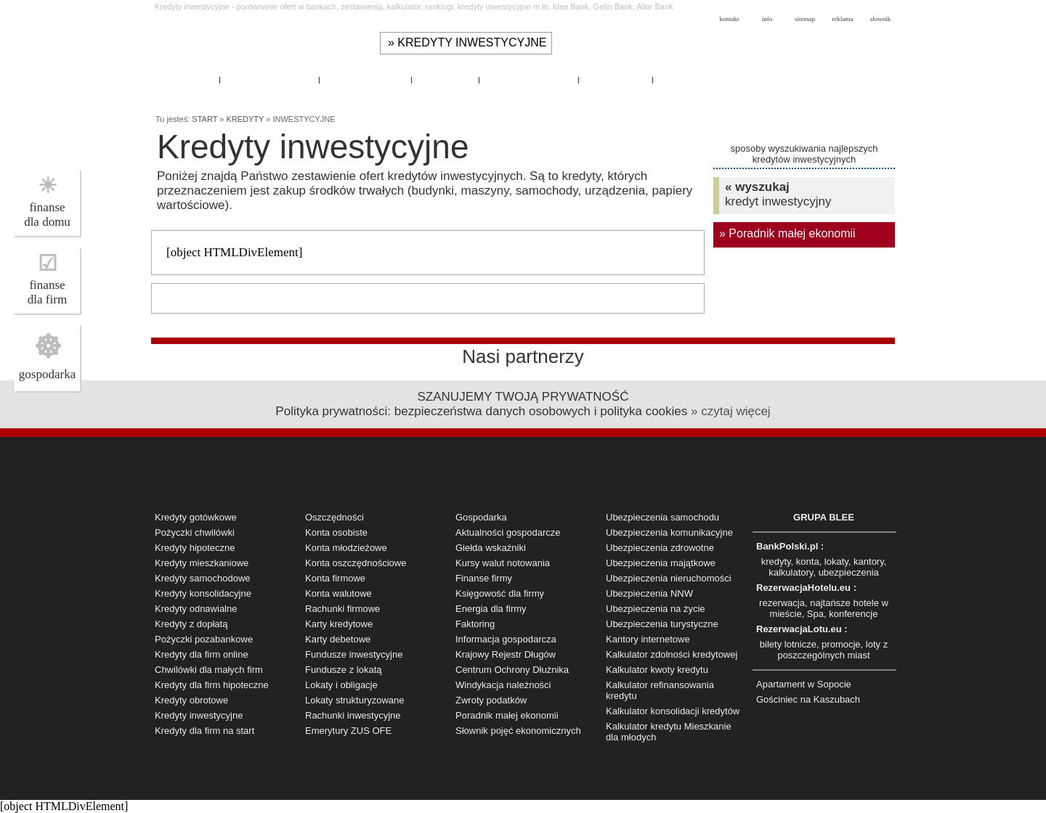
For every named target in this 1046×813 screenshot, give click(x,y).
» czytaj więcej (731, 411)
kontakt (729, 19)
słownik (880, 19)
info (767, 19)
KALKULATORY (366, 80)
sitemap (805, 19)
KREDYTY (187, 80)
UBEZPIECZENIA (529, 80)
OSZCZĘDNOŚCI (270, 80)
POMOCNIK (616, 80)
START (204, 119)
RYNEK (680, 80)
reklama (843, 19)
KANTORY (445, 80)
